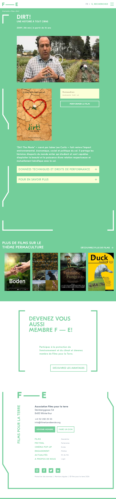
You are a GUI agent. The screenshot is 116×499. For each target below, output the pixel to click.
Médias (64, 452)
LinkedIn (58, 471)
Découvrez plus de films (95, 247)
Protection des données (43, 478)
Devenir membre (46, 430)
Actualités (41, 456)
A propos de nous (45, 460)
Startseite (6, 11)
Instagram (37, 471)
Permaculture (68, 92)
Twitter (51, 471)
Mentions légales (61, 478)
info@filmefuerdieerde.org (48, 422)
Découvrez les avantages (65, 368)
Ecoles (63, 448)
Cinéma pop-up (43, 448)
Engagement (42, 452)
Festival (39, 444)
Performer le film (80, 104)
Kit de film (65, 456)
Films (13, 11)
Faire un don (69, 430)
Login (63, 460)
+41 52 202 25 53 (44, 419)
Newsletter (65, 440)
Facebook (44, 471)
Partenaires (65, 444)
